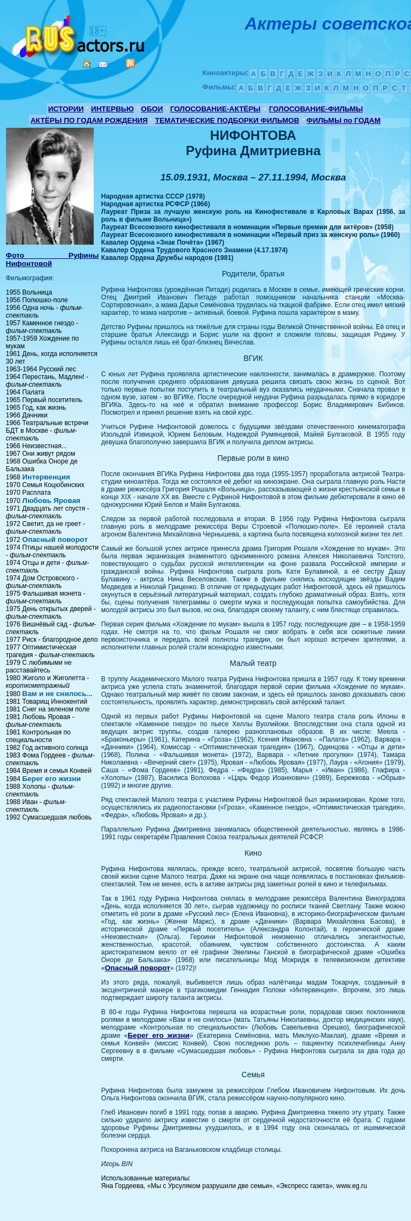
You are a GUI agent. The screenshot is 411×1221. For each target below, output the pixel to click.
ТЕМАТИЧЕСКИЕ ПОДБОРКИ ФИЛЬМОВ (227, 120)
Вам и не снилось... (57, 693)
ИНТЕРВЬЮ (112, 109)
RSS (130, 63)
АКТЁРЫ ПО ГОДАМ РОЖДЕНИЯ (89, 120)
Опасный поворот (55, 539)
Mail (103, 64)
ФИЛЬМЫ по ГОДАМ (343, 120)
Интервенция (46, 477)
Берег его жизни (51, 779)
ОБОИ (152, 109)
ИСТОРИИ (66, 109)
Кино (79, 34)
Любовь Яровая (51, 500)
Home (86, 63)
